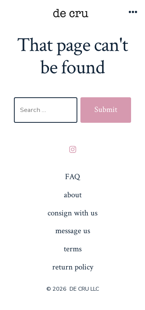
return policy (72, 267)
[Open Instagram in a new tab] (73, 149)
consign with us (72, 213)
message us (72, 230)
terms (73, 249)
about (73, 195)
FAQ (72, 176)
